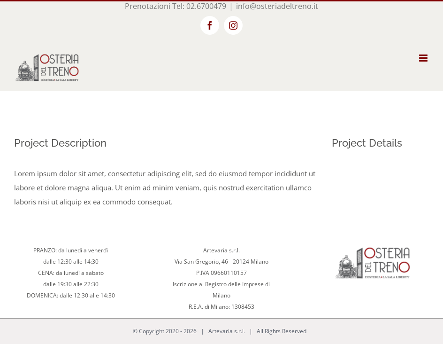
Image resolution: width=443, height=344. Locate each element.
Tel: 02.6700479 (199, 6)
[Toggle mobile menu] (424, 58)
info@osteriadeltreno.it (277, 6)
